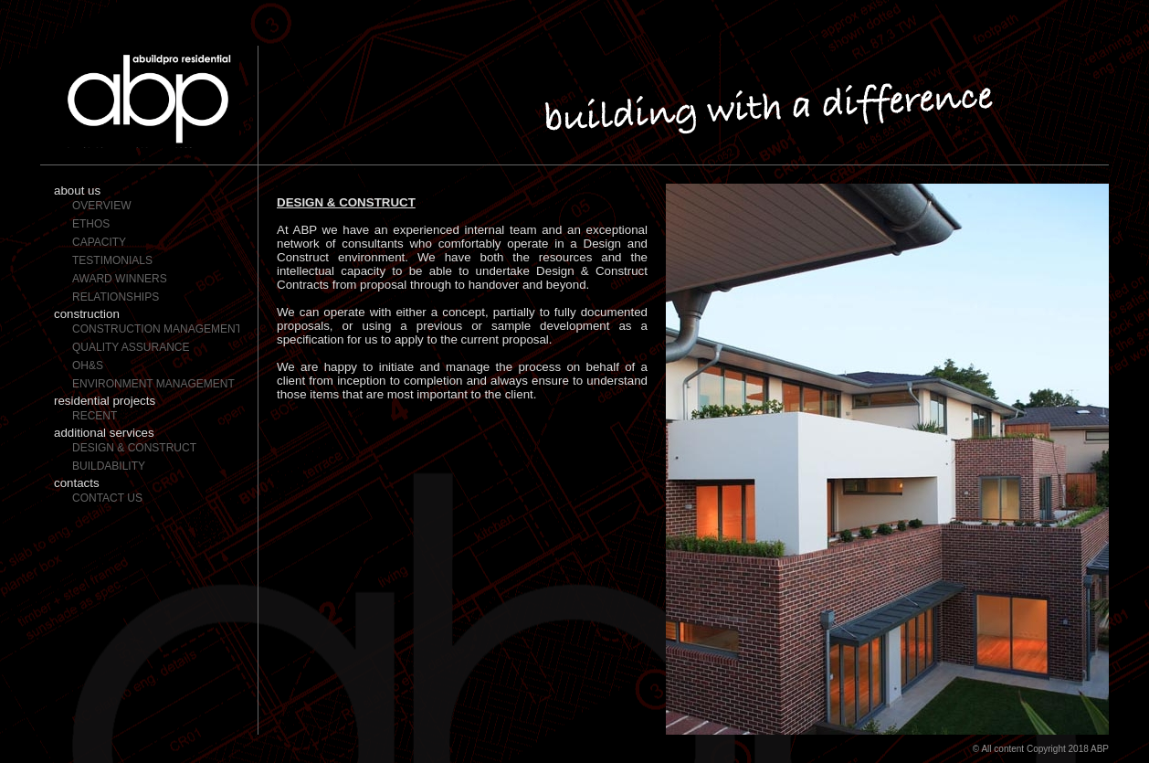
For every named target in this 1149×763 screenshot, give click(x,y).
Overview (101, 205)
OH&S (87, 365)
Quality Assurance (130, 347)
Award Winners (119, 278)
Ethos (91, 223)
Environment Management (153, 383)
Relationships (115, 297)
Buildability (108, 466)
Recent (94, 415)
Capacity (99, 242)
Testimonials (112, 260)
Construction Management (155, 329)
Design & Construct (134, 447)
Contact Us (107, 498)
